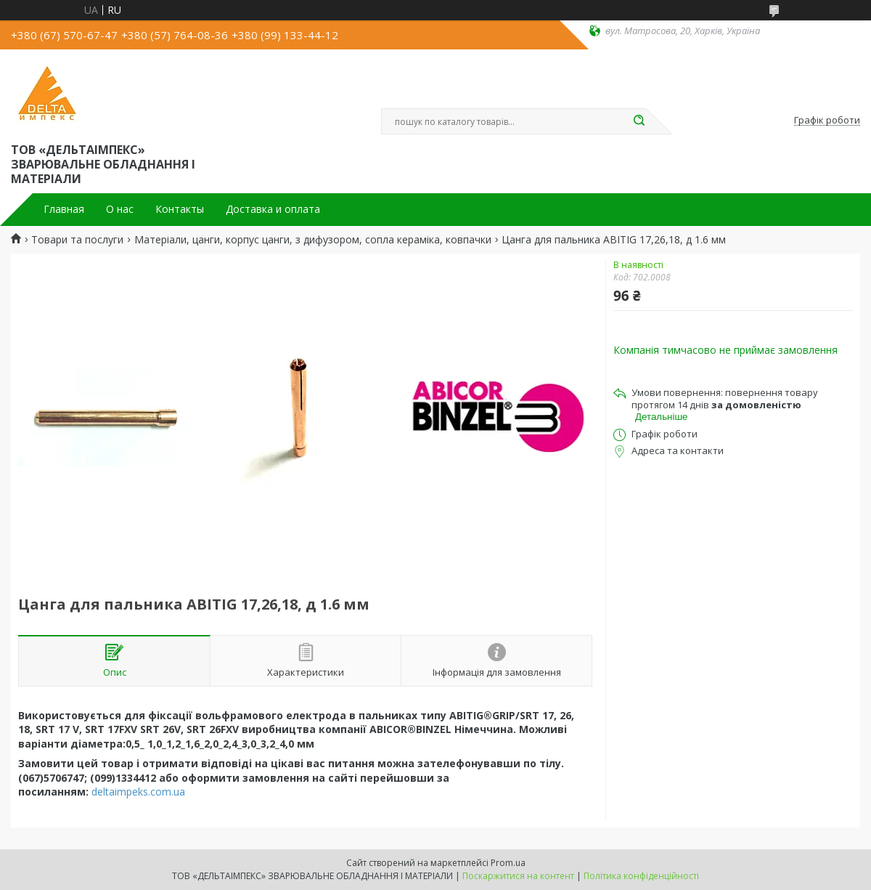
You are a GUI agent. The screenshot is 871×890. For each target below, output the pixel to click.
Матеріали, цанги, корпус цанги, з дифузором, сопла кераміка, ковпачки (312, 239)
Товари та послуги (77, 239)
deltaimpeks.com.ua (138, 791)
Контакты (179, 209)
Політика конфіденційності (641, 876)
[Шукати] (638, 121)
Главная (64, 209)
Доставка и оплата (273, 209)
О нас (120, 209)
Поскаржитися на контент (518, 876)
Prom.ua (508, 863)
